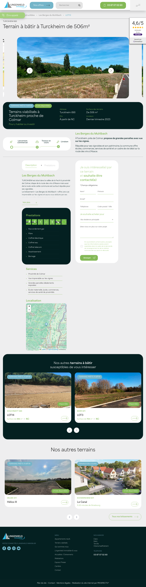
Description (31, 165)
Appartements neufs (62, 539)
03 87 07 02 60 (100, 555)
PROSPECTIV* (103, 583)
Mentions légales (63, 583)
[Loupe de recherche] (79, 5)
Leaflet (43, 349)
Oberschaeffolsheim (101, 546)
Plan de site (41, 583)
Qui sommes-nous (61, 547)
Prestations (49, 166)
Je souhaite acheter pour (92, 214)
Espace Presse (60, 562)
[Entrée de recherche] (68, 5)
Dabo (96, 539)
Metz (95, 541)
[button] (46, 324)
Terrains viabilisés (61, 543)
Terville (96, 544)
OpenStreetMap (53, 349)
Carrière (58, 566)
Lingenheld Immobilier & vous (66, 551)
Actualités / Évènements (64, 554)
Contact (58, 570)
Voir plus (138, 34)
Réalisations (59, 558)
